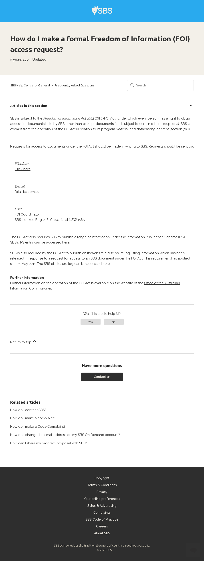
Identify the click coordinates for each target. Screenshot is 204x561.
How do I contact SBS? (28, 410)
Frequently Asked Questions (74, 85)
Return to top (23, 341)
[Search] (160, 85)
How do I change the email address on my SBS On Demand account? (65, 435)
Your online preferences (102, 499)
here (65, 242)
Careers (102, 526)
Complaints (102, 512)
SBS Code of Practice (102, 519)
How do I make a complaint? (32, 418)
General (44, 85)
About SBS (102, 533)
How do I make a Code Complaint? (37, 427)
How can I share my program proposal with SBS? (48, 443)
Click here (22, 169)
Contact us (102, 377)
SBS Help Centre (22, 85)
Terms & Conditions (102, 485)
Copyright (102, 478)
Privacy (102, 492)
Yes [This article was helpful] (90, 321)
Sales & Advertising (102, 505)
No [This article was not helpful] (113, 321)
